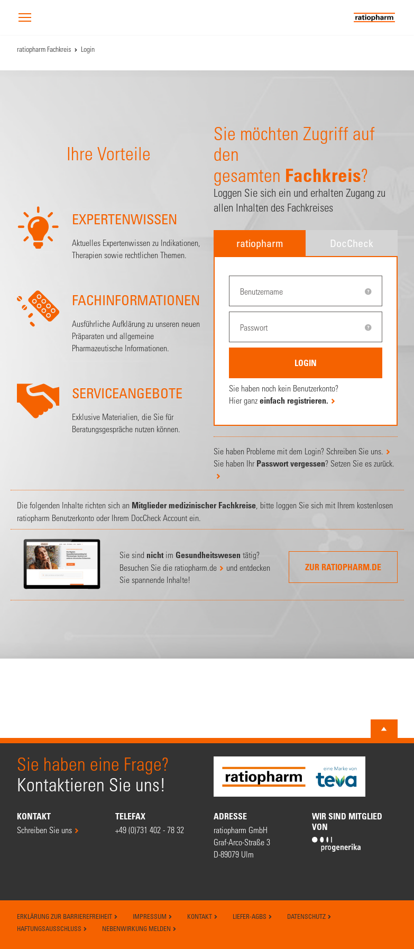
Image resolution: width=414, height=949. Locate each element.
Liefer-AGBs (252, 916)
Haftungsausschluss (52, 928)
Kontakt (202, 916)
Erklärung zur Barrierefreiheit (67, 916)
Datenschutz (309, 916)
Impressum (152, 916)
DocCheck (351, 243)
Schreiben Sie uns (44, 830)
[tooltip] (368, 291)
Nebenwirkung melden (139, 928)
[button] (25, 18)
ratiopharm (259, 243)
